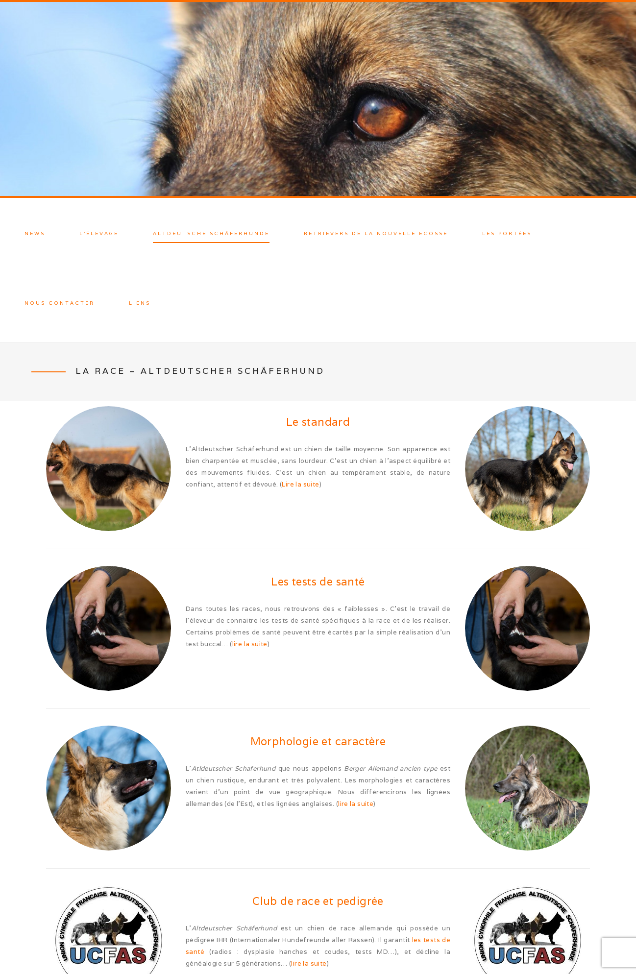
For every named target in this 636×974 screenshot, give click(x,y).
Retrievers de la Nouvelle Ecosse (376, 233)
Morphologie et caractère (318, 741)
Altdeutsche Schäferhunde (211, 233)
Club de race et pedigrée (318, 901)
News (34, 233)
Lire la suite (300, 484)
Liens (139, 303)
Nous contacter (59, 303)
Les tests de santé (318, 581)
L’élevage (99, 233)
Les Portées (507, 233)
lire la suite (250, 644)
